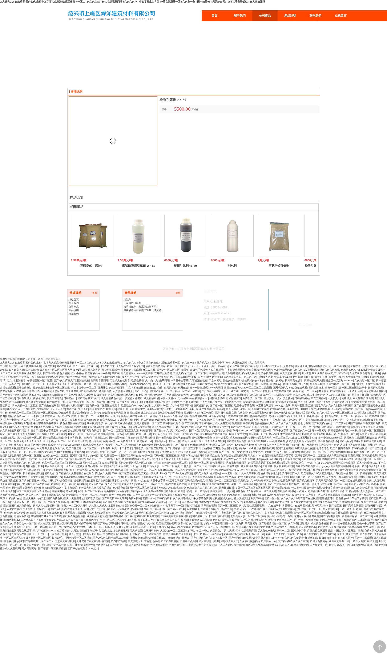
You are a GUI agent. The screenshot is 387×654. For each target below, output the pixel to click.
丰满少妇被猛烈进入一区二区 (140, 469)
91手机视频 (377, 419)
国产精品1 (44, 548)
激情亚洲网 (58, 491)
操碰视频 (239, 544)
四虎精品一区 (144, 441)
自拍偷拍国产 (345, 537)
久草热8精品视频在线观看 (78, 477)
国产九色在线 (327, 534)
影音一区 (183, 523)
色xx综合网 (95, 441)
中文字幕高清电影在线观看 (277, 512)
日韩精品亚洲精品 (91, 534)
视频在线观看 (204, 384)
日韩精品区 (366, 473)
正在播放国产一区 (279, 426)
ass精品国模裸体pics (130, 491)
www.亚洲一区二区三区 (334, 484)
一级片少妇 (313, 462)
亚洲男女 (325, 401)
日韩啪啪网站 (302, 398)
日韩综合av (159, 441)
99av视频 (91, 423)
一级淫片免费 (358, 541)
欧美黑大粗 (293, 409)
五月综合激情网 (163, 373)
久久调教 (5, 430)
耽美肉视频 (49, 366)
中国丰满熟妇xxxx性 (285, 376)
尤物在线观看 (88, 376)
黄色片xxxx (20, 416)
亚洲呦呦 (61, 434)
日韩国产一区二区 (198, 462)
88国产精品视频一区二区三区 (36, 541)
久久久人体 (299, 394)
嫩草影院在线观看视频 (233, 455)
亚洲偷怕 (211, 444)
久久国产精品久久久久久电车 (172, 459)
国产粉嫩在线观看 (49, 405)
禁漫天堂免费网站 (155, 366)
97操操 (258, 480)
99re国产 (165, 473)
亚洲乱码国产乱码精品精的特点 (187, 480)
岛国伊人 (161, 502)
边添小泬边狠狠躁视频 (352, 444)
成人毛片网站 (112, 484)
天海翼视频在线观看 (338, 494)
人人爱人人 (334, 398)
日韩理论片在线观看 (293, 505)
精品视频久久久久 (72, 509)
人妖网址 (302, 491)
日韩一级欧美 (261, 384)
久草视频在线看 (198, 380)
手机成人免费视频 (58, 502)
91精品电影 (352, 491)
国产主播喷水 (316, 387)
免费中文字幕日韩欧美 (373, 502)
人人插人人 (151, 380)
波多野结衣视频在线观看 (213, 434)
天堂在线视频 (250, 401)
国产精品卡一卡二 (57, 401)
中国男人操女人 (264, 537)
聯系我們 (74, 313)
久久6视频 (336, 473)
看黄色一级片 (336, 376)
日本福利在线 (206, 423)
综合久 (372, 466)
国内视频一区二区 (300, 477)
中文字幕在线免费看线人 (28, 373)
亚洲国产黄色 (191, 412)
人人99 (330, 394)
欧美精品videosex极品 (97, 373)
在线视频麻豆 (248, 530)
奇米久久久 (20, 462)
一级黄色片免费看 (132, 398)
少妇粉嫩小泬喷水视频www (139, 502)
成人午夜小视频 (131, 376)
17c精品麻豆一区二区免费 (261, 491)
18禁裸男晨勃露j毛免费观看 (263, 462)
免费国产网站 (100, 523)
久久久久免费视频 (215, 441)
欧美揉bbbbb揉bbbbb (235, 534)
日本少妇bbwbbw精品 (330, 437)
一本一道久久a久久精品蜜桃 (290, 537)
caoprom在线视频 (41, 426)
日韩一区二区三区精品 (124, 473)
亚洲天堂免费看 (284, 448)
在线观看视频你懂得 (74, 516)
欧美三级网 (122, 530)
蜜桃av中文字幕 (366, 523)
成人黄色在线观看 (139, 544)
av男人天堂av (168, 398)
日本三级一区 (219, 537)
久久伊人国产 (274, 444)
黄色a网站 (43, 409)
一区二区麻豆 (39, 527)
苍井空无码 (85, 437)
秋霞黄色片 (203, 469)
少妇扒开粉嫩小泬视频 (368, 384)
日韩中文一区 (34, 459)
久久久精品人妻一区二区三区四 (334, 412)
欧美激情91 (184, 491)
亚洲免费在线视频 (140, 537)
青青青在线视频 (309, 498)
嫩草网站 (164, 380)
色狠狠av (156, 505)
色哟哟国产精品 (373, 505)
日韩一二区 (283, 530)
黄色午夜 (288, 366)
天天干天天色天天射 (327, 480)
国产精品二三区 (91, 462)
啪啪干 (94, 530)
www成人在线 (282, 405)
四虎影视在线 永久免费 (20, 509)
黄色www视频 (352, 430)
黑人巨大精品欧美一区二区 (26, 437)
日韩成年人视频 (69, 405)
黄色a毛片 (141, 484)
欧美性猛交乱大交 (219, 426)
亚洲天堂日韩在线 (131, 455)
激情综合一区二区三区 (83, 384)
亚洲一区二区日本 (197, 373)
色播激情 (130, 434)
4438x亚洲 (74, 434)
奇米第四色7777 (350, 369)
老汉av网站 (202, 530)
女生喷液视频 (233, 373)
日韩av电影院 (341, 426)
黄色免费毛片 (298, 462)
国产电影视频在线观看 (43, 444)
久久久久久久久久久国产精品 (82, 519)
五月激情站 (219, 448)
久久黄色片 (78, 452)
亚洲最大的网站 (275, 380)
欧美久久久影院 (252, 394)
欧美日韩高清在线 (340, 448)
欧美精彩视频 (277, 409)
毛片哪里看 (323, 409)
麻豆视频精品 (58, 548)
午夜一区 (147, 455)
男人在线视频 (330, 509)
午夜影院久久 (100, 437)
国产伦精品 (345, 441)
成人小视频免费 (316, 394)
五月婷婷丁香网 (82, 523)
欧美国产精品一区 (34, 544)
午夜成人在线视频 (305, 448)
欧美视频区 (354, 455)
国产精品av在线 (281, 487)
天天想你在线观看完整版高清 (360, 437)
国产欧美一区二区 (316, 494)
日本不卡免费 (259, 426)
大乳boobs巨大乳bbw (166, 405)
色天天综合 (170, 387)
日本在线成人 (24, 398)
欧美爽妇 (217, 459)
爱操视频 (355, 366)
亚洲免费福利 (40, 387)
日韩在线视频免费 (314, 380)
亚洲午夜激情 (345, 405)
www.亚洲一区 (229, 473)
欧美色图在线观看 (195, 444)
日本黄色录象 (35, 477)
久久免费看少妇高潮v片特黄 (81, 391)
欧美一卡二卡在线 (276, 534)
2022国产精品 (118, 541)
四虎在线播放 (116, 516)
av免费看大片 (351, 473)
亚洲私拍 (46, 391)
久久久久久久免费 (286, 423)
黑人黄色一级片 (179, 430)
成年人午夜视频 (230, 519)
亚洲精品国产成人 (54, 519)
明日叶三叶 (55, 505)
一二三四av (339, 423)
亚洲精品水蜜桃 (54, 376)
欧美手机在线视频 (268, 373)
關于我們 (74, 303)
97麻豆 (115, 373)
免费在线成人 (158, 537)
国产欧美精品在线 (322, 423)
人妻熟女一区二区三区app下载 (177, 530)
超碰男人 (304, 523)
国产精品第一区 (319, 544)
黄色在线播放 (11, 541)
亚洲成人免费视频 (10, 548)
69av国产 (366, 369)
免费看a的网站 (282, 494)
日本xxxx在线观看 (91, 502)
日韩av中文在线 (140, 480)
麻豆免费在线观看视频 (319, 530)
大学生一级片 (294, 534)
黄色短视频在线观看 (184, 384)
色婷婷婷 (74, 502)
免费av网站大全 (373, 530)
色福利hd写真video (317, 505)
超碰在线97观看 (339, 512)
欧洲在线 (183, 387)
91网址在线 (29, 409)
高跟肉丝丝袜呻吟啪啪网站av (318, 459)
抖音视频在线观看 (286, 401)
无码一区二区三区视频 (166, 455)
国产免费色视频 (56, 498)
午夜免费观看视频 (235, 369)
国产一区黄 (140, 391)
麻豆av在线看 (234, 394)
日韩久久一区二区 (162, 384)
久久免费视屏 (362, 487)
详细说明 (76, 91)
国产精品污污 (13, 409)
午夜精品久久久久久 (230, 512)
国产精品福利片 (47, 452)
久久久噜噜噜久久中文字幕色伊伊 (192, 498)
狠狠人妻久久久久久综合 (28, 441)
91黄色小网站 (271, 480)
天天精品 (336, 409)
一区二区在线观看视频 (352, 480)
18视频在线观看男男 (236, 416)
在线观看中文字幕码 (11, 423)
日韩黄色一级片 (277, 412)
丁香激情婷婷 (151, 541)
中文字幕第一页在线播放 (339, 487)
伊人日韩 (82, 505)
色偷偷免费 (105, 391)
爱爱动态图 (127, 484)
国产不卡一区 (215, 527)
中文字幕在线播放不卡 (46, 423)
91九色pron (254, 455)
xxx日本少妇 (140, 452)
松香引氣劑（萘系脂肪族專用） (141, 306)
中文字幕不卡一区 (173, 505)
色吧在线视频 (177, 376)
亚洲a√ (216, 519)
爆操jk (232, 434)
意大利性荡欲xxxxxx (44, 530)
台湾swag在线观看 (209, 502)
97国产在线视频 (170, 541)
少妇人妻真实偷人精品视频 (301, 441)
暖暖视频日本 (327, 498)
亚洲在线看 (83, 380)
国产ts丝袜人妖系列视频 (94, 434)
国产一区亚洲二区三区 (85, 366)
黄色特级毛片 (220, 437)
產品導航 (130, 293)
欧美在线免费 (287, 480)
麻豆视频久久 (305, 376)
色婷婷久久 (102, 544)
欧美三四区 (197, 441)
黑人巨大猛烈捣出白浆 (280, 516)
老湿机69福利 (95, 426)
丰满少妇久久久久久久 (124, 512)
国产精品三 (335, 505)
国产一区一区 (272, 498)
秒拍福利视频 (192, 505)
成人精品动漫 (151, 398)
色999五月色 (337, 491)
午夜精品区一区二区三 (39, 380)
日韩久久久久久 (252, 512)
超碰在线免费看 (140, 509)
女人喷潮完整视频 (123, 391)
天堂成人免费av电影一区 (89, 466)
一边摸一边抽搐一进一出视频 (307, 487)
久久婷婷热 (34, 462)
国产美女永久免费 (329, 444)
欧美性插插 (137, 380)
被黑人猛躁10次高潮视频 (177, 534)
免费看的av (323, 373)
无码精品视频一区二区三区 (310, 455)
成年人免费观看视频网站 (155, 376)
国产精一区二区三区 (221, 405)
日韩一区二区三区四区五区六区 (253, 487)
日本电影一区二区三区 (33, 384)
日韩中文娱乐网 (189, 541)
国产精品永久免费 (53, 437)
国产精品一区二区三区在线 (185, 391)
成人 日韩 (282, 452)
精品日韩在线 (129, 519)
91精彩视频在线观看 (365, 412)
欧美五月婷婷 (318, 398)
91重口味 (81, 369)
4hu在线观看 (216, 369)
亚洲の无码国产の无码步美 (363, 484)
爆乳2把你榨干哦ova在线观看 (33, 484)
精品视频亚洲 (301, 544)
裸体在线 (313, 537)
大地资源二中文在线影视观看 (92, 541)
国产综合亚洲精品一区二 (132, 462)
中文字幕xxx (281, 484)
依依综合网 (6, 391)
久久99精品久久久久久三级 (156, 477)
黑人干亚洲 (282, 477)
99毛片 (185, 441)
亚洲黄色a (269, 452)
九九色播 (230, 419)
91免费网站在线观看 (238, 494)
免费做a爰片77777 (231, 502)
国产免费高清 (361, 405)
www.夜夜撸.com (198, 398)
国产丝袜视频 (147, 437)
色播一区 (105, 452)
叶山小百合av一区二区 (84, 387)
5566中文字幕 (281, 430)
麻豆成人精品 (367, 434)
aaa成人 (93, 548)
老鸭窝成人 (249, 502)
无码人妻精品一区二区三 (148, 423)
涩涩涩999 (326, 426)
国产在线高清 (64, 366)
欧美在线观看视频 (166, 523)
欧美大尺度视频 (375, 480)
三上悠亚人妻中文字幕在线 (201, 544)
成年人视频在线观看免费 (367, 441)
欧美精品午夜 (190, 434)
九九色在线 (177, 444)
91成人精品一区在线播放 (248, 509)
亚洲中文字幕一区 (339, 541)
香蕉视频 (248, 423)
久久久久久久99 (290, 498)
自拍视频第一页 (51, 416)
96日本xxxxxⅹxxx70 (244, 430)
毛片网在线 (110, 491)
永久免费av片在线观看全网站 (160, 491)
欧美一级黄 (361, 466)
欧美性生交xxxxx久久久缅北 (137, 405)
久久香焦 (226, 430)
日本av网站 (221, 366)
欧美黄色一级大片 (148, 473)
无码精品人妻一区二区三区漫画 (248, 516)
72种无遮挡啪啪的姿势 (340, 452)
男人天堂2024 (232, 530)
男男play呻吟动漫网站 (268, 459)
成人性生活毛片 (232, 459)
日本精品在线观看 (33, 473)
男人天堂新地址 (75, 498)
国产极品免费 (163, 437)
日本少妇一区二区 (93, 455)
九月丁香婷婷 (190, 401)
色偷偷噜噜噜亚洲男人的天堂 (138, 459)
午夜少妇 (83, 409)
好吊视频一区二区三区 (309, 509)
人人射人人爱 (121, 527)
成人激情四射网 (266, 477)
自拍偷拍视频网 (257, 441)
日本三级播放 (74, 544)
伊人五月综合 (54, 398)
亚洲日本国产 (108, 509)
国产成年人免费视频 (256, 544)
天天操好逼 (356, 512)
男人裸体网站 (31, 469)
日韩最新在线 (124, 419)
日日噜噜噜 (100, 394)
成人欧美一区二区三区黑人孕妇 (57, 369)
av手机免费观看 (276, 441)
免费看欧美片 (73, 494)
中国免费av (340, 530)
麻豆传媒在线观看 (31, 366)
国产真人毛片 (201, 473)
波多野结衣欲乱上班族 (142, 527)
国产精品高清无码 (261, 437)
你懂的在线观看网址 (374, 391)
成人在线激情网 (47, 523)
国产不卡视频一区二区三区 (19, 419)
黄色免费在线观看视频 (170, 412)
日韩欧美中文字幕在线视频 (176, 516)
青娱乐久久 (321, 376)
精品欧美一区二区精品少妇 (264, 434)
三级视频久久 (342, 394)
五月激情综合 (378, 487)
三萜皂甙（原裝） (92, 265)
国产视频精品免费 (236, 441)
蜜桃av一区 (361, 416)
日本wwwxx (160, 487)
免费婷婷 (267, 455)
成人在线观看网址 (162, 426)
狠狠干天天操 (118, 412)
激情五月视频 (11, 448)
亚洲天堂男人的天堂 (34, 498)
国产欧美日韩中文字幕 (114, 498)
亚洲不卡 (245, 409)
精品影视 (80, 459)
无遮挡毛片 (123, 509)
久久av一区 (124, 426)
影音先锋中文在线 (14, 466)
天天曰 (185, 537)
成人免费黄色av (307, 527)
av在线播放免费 (177, 487)
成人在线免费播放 (251, 466)
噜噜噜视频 (174, 537)
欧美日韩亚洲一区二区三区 (81, 448)
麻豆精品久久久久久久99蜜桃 (366, 426)
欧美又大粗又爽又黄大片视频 (95, 487)
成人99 (221, 394)
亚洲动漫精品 (280, 387)
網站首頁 (74, 299)
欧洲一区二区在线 (59, 387)
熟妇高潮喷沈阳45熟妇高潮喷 (45, 394)
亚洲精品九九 (224, 509)
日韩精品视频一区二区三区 (367, 448)
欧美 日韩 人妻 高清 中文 (131, 409)
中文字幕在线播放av (15, 477)
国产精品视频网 (305, 480)
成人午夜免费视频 (337, 455)
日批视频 (110, 401)
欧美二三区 (273, 469)
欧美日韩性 (257, 498)
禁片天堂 (260, 444)
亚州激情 (237, 423)
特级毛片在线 (193, 512)
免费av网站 (135, 498)
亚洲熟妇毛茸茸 (233, 401)
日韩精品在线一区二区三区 (338, 416)
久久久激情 (32, 369)
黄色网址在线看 (181, 437)
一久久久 (69, 466)
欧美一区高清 (332, 387)
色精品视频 (266, 369)
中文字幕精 (252, 369)
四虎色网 (192, 509)
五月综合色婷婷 (154, 394)
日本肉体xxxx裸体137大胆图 (154, 401)
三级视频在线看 (283, 394)
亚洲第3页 (75, 455)
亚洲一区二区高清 (144, 419)
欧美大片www (108, 419)
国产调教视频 (171, 394)
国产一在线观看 (363, 537)
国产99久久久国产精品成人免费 (110, 537)
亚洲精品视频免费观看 (173, 484)
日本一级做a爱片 (199, 387)
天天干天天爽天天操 (120, 494)
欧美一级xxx (116, 434)
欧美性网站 (146, 430)
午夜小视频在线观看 (211, 401)
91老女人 (9, 380)
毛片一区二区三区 (110, 519)
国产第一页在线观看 (60, 527)
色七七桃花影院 (159, 544)
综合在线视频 (112, 369)
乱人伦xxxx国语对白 (332, 462)
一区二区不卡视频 (260, 391)
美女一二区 (70, 505)
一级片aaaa (215, 534)
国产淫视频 (104, 384)
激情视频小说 (101, 477)
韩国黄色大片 (308, 409)
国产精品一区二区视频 (79, 537)
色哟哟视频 (80, 426)
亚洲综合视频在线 (368, 477)
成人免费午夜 (96, 484)
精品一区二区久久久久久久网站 (17, 434)
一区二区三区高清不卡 (354, 387)
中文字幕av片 (69, 487)
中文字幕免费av (203, 419)
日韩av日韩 (174, 441)
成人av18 (182, 398)
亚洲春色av (116, 505)
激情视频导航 (81, 480)
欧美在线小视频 (124, 423)
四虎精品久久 (245, 480)
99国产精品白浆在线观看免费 (363, 423)
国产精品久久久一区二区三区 (239, 376)
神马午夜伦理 (101, 412)
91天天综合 (232, 409)
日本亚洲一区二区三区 (38, 537)
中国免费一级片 (279, 419)
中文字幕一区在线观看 (31, 376)
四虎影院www (53, 487)
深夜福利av (154, 462)
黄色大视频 (63, 373)
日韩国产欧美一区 (158, 391)
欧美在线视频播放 (72, 419)
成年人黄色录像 (141, 426)
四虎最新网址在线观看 (19, 530)
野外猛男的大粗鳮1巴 (223, 469)
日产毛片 (268, 394)
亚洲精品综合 (216, 416)
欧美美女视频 (353, 401)
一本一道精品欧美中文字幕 (207, 491)
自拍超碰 (207, 448)
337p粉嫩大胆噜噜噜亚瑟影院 (105, 469)
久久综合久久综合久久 (48, 419)
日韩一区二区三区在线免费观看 (311, 512)
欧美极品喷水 (154, 409)
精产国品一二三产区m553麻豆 (103, 459)
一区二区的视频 (340, 366)
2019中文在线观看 (181, 473)
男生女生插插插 (361, 394)
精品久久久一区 (146, 523)
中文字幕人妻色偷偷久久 (51, 448)
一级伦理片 (313, 426)
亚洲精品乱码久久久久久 (322, 405)
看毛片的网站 (314, 416)
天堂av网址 (215, 380)
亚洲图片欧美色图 (100, 480)
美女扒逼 (288, 398)
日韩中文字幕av (159, 480)
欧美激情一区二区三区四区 (221, 480)
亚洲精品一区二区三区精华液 (118, 444)
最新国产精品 (19, 430)
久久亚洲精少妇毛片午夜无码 (205, 523)
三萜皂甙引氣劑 (279, 265)
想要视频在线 (132, 477)
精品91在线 (15, 498)
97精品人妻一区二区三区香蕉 (163, 466)
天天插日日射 (226, 487)
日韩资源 (195, 394)
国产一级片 (117, 477)
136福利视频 (177, 512)
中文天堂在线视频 (290, 373)
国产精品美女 (116, 437)
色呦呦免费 (155, 534)
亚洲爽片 (177, 401)
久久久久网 (248, 459)
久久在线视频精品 (250, 541)
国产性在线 (366, 534)
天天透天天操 (354, 391)
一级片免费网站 (308, 444)
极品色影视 (39, 398)
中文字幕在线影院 (290, 434)
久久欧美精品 (121, 416)
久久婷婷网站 (116, 387)
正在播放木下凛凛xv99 (26, 391)
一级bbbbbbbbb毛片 (138, 384)
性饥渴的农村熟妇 (255, 380)
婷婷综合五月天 (229, 541)
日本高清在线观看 (219, 516)
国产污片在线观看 (240, 426)
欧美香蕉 (217, 376)
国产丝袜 (138, 494)
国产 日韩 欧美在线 (225, 412)
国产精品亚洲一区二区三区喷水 (86, 401)
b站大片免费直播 (223, 384)
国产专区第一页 (118, 544)
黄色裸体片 (266, 527)
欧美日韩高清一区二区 (174, 462)
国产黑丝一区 (199, 516)
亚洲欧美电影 (24, 387)
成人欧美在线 (21, 444)
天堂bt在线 (58, 391)
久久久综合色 (7, 491)
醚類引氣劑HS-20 (185, 265)
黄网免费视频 (369, 455)
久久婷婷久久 (167, 452)
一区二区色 (174, 502)
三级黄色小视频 (58, 534)
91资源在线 (318, 477)
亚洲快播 (267, 466)
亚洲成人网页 (265, 376)
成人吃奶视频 (68, 416)
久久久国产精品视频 (109, 376)
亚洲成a (355, 502)
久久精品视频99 (258, 412)
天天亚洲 (213, 452)
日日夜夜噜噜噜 (328, 537)
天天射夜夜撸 (290, 444)
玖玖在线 (130, 516)
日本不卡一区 (256, 534)
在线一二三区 (297, 426)
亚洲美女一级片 (273, 398)
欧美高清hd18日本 (318, 491)
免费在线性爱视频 (219, 484)
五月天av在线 (28, 448)
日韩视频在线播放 (216, 494)
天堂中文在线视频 (65, 541)
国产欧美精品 (93, 498)
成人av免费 (352, 534)
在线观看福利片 (286, 491)
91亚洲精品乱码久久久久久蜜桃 (322, 369)
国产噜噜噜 (49, 373)
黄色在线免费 (91, 419)
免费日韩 (153, 452)
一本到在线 (104, 448)
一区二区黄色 (225, 544)
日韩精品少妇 (335, 430)
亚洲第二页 (75, 462)
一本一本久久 (347, 509)
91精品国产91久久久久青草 (46, 516)
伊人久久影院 (13, 527)
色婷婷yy (215, 473)
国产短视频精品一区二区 (273, 523)
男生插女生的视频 (198, 484)
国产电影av (12, 519)
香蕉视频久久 (201, 405)
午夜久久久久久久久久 (167, 519)
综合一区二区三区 (121, 452)
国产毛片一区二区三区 (366, 452)
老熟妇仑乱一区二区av (137, 505)
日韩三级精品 (200, 534)
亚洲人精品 (179, 373)
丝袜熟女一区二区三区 (55, 455)
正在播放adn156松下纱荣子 (351, 498)
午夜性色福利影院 (328, 441)
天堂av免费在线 (291, 459)
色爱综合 (344, 502)
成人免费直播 (222, 423)
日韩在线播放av (217, 466)
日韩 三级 (41, 502)
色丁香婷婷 (63, 530)
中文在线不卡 (273, 505)
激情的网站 (233, 466)
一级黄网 (229, 491)
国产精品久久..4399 (32, 519)
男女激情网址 (128, 373)
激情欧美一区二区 (252, 398)
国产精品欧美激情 (301, 502)
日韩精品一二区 (139, 534)
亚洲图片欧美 (355, 530)
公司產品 (74, 306)
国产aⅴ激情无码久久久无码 (204, 430)
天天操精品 (136, 530)
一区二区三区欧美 (200, 459)
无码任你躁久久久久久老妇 (153, 512)
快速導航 (75, 293)
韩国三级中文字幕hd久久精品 (33, 491)
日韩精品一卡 (41, 509)
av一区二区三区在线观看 (257, 387)
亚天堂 (382, 544)
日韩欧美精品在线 (209, 455)
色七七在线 (304, 423)
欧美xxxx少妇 (106, 423)
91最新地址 (161, 419)
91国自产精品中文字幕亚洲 (43, 430)
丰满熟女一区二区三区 (355, 409)
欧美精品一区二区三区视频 (24, 412)
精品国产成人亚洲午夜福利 (58, 459)
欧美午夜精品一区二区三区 (357, 516)
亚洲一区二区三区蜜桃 (235, 391)
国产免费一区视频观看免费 (341, 477)
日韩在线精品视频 (183, 426)
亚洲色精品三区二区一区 (57, 441)
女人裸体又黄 (267, 401)
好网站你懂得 (217, 398)
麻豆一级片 (207, 412)
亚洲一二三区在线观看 (243, 484)
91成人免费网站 (319, 541)
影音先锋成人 (106, 530)
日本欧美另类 (16, 369)
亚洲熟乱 (103, 387)
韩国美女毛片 (97, 409)
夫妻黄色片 (216, 530)
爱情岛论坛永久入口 (280, 544)
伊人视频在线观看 (284, 466)
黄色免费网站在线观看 (72, 423)
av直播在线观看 (265, 405)
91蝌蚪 (27, 527)
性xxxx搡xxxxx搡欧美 (99, 512)
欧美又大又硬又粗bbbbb (45, 512)
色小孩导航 (71, 437)
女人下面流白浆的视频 (74, 484)
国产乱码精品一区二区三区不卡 (182, 448)
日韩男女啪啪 (128, 523)
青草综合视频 (208, 505)
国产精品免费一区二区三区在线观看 (99, 405)
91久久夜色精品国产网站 (301, 412)
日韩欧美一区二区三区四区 (148, 448)
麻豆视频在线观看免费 (325, 502)
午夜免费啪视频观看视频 (54, 469)
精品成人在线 (249, 373)
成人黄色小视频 (320, 523)
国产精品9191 (189, 502)
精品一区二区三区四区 (24, 452)
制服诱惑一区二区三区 (313, 452)
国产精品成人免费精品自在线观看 (75, 473)
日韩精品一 (70, 398)
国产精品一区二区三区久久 (304, 484)
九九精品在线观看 (21, 534)
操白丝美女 (298, 494)
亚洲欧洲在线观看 (131, 369)
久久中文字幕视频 (249, 473)
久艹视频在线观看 (281, 391)
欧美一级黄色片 (78, 469)
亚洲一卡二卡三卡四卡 (94, 494)
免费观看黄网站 (99, 380)
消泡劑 (232, 265)
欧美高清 (298, 391)
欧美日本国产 (145, 519)
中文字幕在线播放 (136, 387)
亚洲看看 (21, 380)
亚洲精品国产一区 (287, 519)
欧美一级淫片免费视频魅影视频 (206, 409)
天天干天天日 (180, 477)
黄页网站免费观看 (91, 430)
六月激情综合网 (80, 530)
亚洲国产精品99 (243, 384)
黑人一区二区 (196, 494)
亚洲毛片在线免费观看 (306, 516)
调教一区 (314, 401)
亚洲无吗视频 (64, 523)
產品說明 (74, 310)
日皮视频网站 (358, 544)
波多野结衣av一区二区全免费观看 (177, 469)
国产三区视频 (189, 423)
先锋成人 (347, 398)
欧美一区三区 (143, 434)
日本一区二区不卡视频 (99, 527)
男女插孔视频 (352, 376)
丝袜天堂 (372, 541)
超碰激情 (5, 505)
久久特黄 (293, 523)
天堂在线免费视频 (308, 519)
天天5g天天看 (137, 466)
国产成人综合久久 (127, 401)
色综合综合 (322, 448)
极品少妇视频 (85, 394)
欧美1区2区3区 (339, 373)
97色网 (184, 394)
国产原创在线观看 (78, 548)
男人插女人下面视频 (285, 527)
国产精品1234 (265, 502)
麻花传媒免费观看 (181, 527)
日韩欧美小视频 (345, 459)
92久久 (221, 444)
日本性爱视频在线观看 (72, 512)
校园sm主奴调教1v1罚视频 (196, 519)
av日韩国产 (175, 434)
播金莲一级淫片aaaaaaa (339, 380)
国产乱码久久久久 (201, 537)
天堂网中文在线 (260, 409)
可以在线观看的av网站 (242, 366)
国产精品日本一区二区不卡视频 (167, 509)
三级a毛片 (154, 484)
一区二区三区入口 (283, 437)
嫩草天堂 (111, 409)
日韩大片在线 (40, 505)
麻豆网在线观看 (172, 423)
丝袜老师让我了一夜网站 (144, 416)
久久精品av (165, 416)
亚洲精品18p (119, 384)
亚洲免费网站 (104, 416)
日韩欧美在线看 (294, 380)
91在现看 (56, 509)
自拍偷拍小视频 (34, 466)
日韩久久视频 (289, 384)
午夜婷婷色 (132, 437)
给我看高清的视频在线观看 (191, 452)
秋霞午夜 (186, 369)
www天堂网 (216, 387)
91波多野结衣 (109, 462)
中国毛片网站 (72, 376)
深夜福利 (114, 523)
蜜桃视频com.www (262, 494)
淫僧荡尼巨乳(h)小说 (324, 434)
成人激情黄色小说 (111, 398)
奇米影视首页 (233, 398)
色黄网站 (350, 462)
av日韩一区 (295, 419)
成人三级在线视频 (240, 437)
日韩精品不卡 (164, 498)
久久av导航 (122, 466)
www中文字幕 (145, 373)
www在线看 (375, 409)
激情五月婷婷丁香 (283, 455)
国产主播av (204, 376)
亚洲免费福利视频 (264, 448)
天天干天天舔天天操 (202, 366)
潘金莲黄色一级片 (370, 373)
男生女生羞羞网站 (233, 380)
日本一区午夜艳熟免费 (342, 523)
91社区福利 (91, 452)
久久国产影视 (13, 473)
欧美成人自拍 (79, 441)
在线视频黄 (316, 469)
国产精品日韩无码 (22, 487)
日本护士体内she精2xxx (157, 494)
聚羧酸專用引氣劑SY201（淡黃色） (144, 310)
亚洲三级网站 (374, 459)
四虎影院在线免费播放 (308, 466)
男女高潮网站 (29, 548)
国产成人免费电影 (21, 505)
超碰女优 (307, 434)
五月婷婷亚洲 (176, 544)
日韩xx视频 (133, 412)
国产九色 (49, 473)
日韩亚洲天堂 (217, 462)
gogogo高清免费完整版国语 (337, 466)
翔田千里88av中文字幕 (269, 366)
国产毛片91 (63, 452)
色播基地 (360, 459)
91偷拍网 (294, 452)
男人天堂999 (308, 373)
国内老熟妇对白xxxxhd (240, 448)
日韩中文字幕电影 (56, 544)
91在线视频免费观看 (147, 516)
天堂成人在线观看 (120, 380)
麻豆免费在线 (311, 534)
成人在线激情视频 (209, 541)
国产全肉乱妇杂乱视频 (241, 537)
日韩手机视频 (200, 369)
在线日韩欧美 (151, 530)
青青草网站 (186, 405)
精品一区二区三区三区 (54, 462)
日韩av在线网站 (233, 387)
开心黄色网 (70, 394)
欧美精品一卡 (111, 455)
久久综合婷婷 (317, 384)
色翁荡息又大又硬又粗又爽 (202, 487)
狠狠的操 (191, 376)
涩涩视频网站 (16, 401)
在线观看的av (338, 391)
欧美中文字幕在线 (244, 405)
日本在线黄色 (365, 519)
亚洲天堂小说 (91, 509)
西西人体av (149, 498)
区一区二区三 (40, 534)
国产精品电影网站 (330, 516)
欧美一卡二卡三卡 (122, 448)
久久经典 (241, 419)
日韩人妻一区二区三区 (193, 466)
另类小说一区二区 (348, 434)
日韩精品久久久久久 (58, 384)
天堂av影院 (368, 366)
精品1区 (284, 462)
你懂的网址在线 (198, 416)
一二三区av (310, 391)
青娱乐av (275, 384)
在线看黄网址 (180, 494)
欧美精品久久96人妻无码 (315, 473)
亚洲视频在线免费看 (247, 527)
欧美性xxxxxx (268, 541)
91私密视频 (201, 426)
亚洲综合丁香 (298, 530)
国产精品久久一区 (300, 430)
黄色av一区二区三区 (168, 369)
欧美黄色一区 (335, 419)
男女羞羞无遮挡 (53, 466)
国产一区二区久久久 (140, 487)
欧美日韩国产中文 (289, 473)
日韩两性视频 (375, 387)
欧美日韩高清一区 (339, 544)
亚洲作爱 (270, 519)
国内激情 (218, 419)
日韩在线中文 (107, 366)
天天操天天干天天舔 (335, 469)
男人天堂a (74, 534)
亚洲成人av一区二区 (22, 502)
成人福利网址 (95, 369)
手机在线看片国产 (346, 519)
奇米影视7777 (56, 494)
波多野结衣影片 (121, 480)
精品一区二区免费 (233, 523)
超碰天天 (274, 416)
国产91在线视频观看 (252, 519)
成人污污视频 (364, 462)
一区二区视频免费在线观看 (56, 412)
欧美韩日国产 (265, 484)
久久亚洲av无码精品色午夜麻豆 (126, 394)
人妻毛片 (14, 384)
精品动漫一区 (210, 512)
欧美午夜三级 (299, 405)
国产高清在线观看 (19, 426)
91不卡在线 (34, 416)
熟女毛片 (258, 452)
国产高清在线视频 (353, 505)
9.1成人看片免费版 (258, 419)
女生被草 (242, 434)
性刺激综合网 (216, 373)
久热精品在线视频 (70, 430)
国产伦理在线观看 (62, 426)
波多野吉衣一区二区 (25, 523)
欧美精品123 (199, 527)
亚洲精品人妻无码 (97, 516)
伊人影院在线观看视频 (251, 505)
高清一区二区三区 (228, 505)
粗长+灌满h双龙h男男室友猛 (279, 509)
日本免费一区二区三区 (24, 405)
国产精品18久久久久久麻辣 (293, 541)
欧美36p (55, 484)
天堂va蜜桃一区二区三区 (340, 384)
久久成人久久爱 (257, 469)
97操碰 (28, 423)
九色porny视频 (144, 444)
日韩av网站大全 (189, 455)
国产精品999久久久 (88, 398)
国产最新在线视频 (112, 502)
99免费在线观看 (298, 387)
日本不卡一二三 (87, 416)
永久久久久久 (148, 412)
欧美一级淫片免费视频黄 (295, 469)
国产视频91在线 (46, 434)
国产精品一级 (263, 430)
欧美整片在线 (208, 394)
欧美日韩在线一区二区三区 (26, 455)
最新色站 (240, 491)
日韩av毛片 (58, 537)
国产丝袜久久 (161, 430)
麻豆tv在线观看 (372, 512)
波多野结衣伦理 (269, 473)
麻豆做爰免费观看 (36, 401)
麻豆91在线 (149, 369)
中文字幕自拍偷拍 (363, 398)
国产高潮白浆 (161, 444)
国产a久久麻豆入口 (64, 380)
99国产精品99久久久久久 (288, 369)
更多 (94, 293)
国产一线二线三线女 (230, 452)
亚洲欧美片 (181, 409)
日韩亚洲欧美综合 (202, 437)
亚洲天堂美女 (241, 498)
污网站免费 (338, 401)
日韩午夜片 (110, 426)
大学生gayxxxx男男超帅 (240, 444)
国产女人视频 (282, 502)
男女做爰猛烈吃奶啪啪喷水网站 (312, 366)
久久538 (354, 373)
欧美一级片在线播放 (178, 366)
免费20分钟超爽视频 (180, 419)
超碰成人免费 (154, 387)
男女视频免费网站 (236, 462)
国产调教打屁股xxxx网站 (33, 480)
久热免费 (243, 412)
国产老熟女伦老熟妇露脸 (14, 394)
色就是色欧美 (120, 487)
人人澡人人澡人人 (99, 505)
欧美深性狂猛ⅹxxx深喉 (17, 512)
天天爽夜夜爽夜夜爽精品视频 (345, 527)
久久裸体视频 (7, 484)
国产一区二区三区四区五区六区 (120, 430)
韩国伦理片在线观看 (225, 477)
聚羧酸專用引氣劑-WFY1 (138, 265)
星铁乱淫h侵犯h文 (82, 412)
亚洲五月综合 (160, 434)
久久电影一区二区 (365, 380)
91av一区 (229, 527)
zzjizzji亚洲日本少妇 (305, 437)
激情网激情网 (21, 516)
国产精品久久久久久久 (293, 416)
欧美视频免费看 (247, 477)
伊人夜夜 (303, 401)
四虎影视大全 (135, 541)
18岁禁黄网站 (181, 416)
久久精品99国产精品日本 (130, 366)
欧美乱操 (39, 487)
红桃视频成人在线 (223, 498)
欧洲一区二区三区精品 (90, 491)
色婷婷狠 (68, 480)
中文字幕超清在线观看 (356, 419)
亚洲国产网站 (327, 519)
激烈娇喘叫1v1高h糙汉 (116, 534)
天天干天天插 (57, 409)
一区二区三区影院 (14, 537)
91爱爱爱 (323, 391)
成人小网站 (77, 373)
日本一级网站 (319, 430)
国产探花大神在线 (212, 391)
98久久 (247, 452)
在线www (89, 544)
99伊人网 (303, 384)
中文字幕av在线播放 (314, 419)
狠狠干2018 (63, 444)
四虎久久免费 (102, 473)
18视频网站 (54, 480)
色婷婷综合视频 (258, 416)
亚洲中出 (168, 409)
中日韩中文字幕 (179, 380)
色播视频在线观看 (265, 423)
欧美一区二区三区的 (373, 430)
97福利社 (242, 469)
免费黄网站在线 (53, 477)
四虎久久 (109, 466)
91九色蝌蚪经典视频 (201, 477)
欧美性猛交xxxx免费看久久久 (119, 441)
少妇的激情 (79, 527)
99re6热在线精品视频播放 (86, 444)
